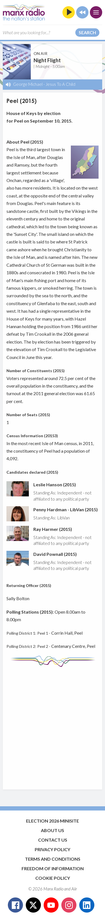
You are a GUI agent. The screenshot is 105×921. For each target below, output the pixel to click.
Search (87, 32)
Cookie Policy (52, 878)
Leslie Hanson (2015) (54, 484)
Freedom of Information (53, 868)
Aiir (74, 888)
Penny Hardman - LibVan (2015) (65, 509)
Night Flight (47, 60)
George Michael (28, 84)
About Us (52, 830)
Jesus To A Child (60, 84)
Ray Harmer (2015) (52, 529)
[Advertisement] (52, 725)
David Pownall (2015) (55, 554)
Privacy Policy (52, 849)
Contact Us (52, 839)
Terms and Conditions (52, 859)
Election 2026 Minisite (52, 820)
